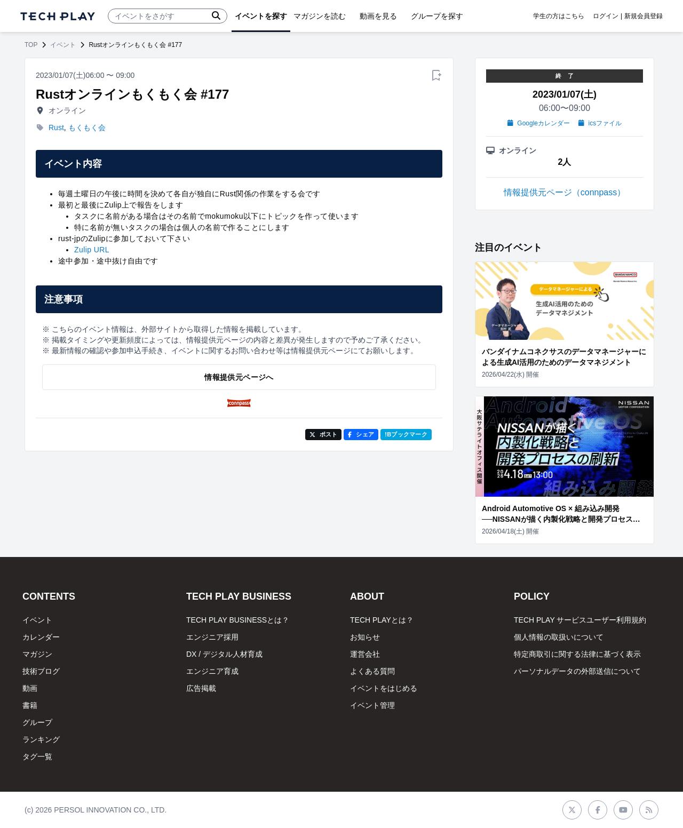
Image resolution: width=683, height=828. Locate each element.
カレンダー (41, 637)
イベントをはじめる (383, 688)
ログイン (605, 16)
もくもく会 (87, 127)
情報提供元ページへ (238, 377)
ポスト (323, 434)
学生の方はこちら (558, 16)
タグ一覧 (37, 756)
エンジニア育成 (212, 671)
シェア (361, 434)
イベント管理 (372, 705)
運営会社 (365, 654)
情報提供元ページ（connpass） (565, 192)
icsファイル (600, 123)
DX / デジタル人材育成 (224, 654)
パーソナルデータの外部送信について (577, 671)
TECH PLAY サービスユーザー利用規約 (580, 620)
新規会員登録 (643, 16)
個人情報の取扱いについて (558, 637)
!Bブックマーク (406, 434)
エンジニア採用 (212, 637)
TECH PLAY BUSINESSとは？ (237, 620)
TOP (31, 45)
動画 (29, 688)
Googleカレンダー (538, 123)
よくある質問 (372, 671)
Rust (56, 127)
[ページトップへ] (57, 16)
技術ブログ (41, 671)
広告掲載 (201, 688)
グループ (37, 722)
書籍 (29, 705)
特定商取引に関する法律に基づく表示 (577, 654)
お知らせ (365, 637)
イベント (63, 45)
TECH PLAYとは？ (382, 620)
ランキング (41, 739)
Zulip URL (91, 249)
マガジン (37, 654)
